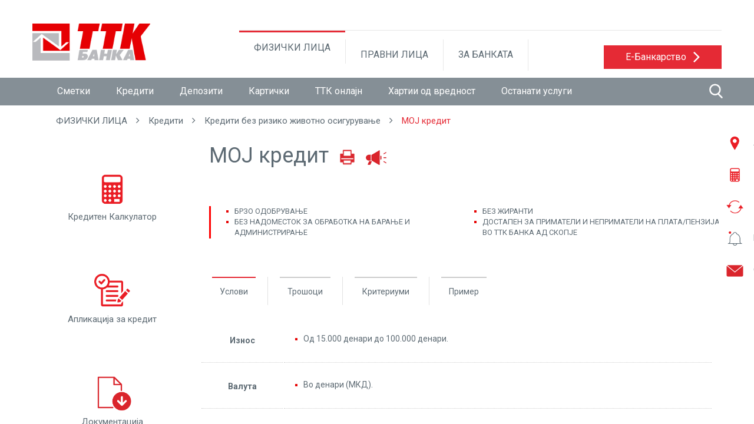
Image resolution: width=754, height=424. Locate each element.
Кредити (135, 91)
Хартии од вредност (431, 91)
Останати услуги (536, 91)
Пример (464, 291)
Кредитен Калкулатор (112, 195)
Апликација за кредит (112, 297)
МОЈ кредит (426, 120)
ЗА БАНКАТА (485, 54)
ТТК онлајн (338, 91)
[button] (663, 57)
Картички (269, 91)
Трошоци (305, 291)
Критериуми (385, 291)
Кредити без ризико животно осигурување (292, 120)
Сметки (73, 91)
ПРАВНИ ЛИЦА (394, 54)
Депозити (201, 91)
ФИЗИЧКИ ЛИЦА (292, 47)
